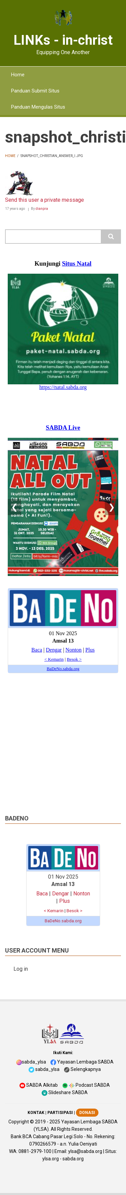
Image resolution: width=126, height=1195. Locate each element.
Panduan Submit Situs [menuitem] (35, 91)
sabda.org (73, 1158)
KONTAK (36, 1112)
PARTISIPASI (60, 1112)
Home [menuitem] (18, 75)
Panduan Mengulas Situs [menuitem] (38, 107)
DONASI (87, 1112)
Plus (64, 901)
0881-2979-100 (34, 1151)
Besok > (74, 910)
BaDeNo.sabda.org (63, 920)
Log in (20, 969)
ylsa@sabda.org (85, 1151)
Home (10, 156)
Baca (42, 893)
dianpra (42, 208)
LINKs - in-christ (63, 40)
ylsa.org (50, 1158)
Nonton (81, 893)
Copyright (18, 1121)
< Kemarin (54, 910)
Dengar (60, 893)
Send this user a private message (44, 200)
